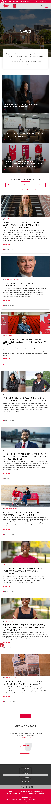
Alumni (6, 335)
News (5, 219)
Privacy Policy (41, 793)
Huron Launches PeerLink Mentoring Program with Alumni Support (22, 513)
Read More (6, 244)
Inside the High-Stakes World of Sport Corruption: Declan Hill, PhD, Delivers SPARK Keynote (25, 341)
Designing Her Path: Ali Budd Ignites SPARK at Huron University (22, 105)
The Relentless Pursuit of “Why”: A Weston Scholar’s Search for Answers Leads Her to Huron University (25, 627)
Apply (26, 773)
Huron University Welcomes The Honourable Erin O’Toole (19, 284)
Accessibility (32, 793)
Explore (26, 768)
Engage (26, 777)
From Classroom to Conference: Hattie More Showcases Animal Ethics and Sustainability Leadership (23, 225)
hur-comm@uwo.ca (25, 737)
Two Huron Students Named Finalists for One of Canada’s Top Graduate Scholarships (25, 399)
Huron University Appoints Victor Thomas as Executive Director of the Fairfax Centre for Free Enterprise (25, 456)
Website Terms (10, 793)
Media (13, 279)
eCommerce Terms (22, 793)
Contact (26, 781)
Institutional (7, 279)
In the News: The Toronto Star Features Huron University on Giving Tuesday (23, 682)
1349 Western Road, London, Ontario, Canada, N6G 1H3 (22, 799)
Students (10, 219)
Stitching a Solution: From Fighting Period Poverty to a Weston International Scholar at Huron (25, 571)
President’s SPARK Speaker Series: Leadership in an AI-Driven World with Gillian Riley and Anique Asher (23, 164)
